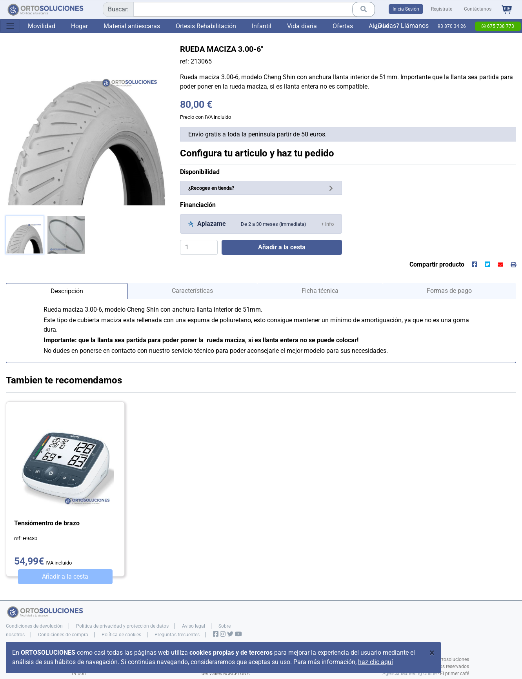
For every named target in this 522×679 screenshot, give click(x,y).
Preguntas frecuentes (177, 634)
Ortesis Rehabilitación (206, 26)
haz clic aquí (375, 662)
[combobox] (239, 9)
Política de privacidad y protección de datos (122, 626)
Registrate (441, 9)
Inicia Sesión (406, 9)
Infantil (261, 26)
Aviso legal (193, 626)
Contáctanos (477, 9)
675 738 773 (498, 26)
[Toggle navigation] (10, 26)
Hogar (79, 26)
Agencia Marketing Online (409, 673)
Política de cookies (121, 634)
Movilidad (41, 26)
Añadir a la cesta (65, 576)
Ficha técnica (320, 290)
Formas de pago (449, 290)
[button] (327, 223)
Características (192, 290)
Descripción (67, 291)
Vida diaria (302, 26)
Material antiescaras (132, 26)
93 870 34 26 (452, 26)
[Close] (432, 652)
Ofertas (343, 26)
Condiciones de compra (63, 634)
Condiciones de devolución (34, 626)
